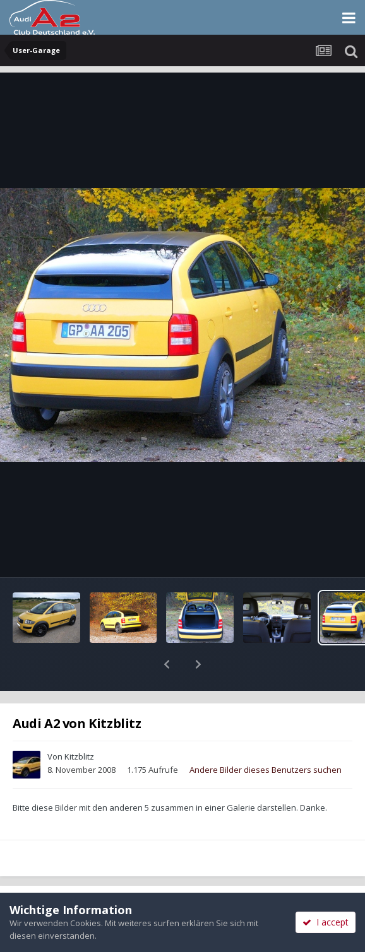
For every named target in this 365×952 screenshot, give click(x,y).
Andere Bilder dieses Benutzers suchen (265, 737)
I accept (325, 922)
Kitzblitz (79, 723)
